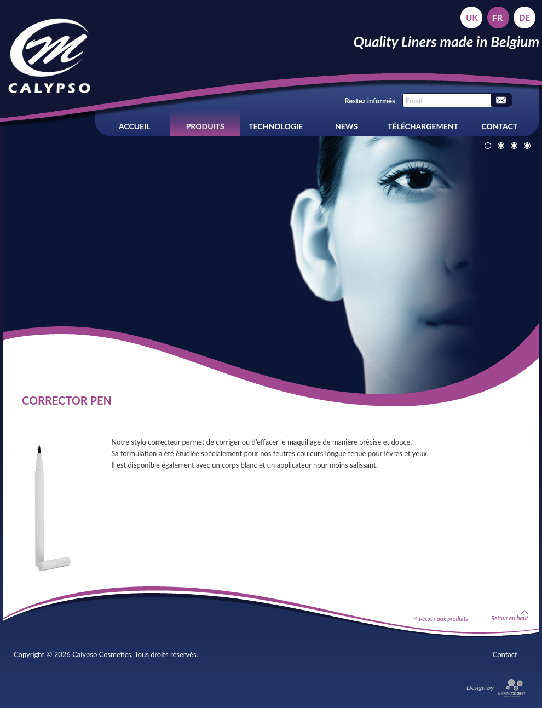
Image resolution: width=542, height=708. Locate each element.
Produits (205, 126)
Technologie (276, 126)
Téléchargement (423, 126)
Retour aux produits (443, 618)
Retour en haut (509, 615)
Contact (500, 126)
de (524, 17)
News (346, 126)
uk (471, 17)
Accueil (135, 126)
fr (498, 17)
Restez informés (369, 100)
